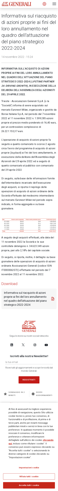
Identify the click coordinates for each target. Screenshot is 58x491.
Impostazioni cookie (29, 467)
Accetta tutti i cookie (29, 485)
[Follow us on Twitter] (23, 345)
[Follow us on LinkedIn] (11, 345)
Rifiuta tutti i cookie (29, 476)
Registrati (29, 380)
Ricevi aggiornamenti (42, 393)
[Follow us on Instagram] (34, 345)
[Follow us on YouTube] (46, 345)
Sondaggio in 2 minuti (14, 393)
